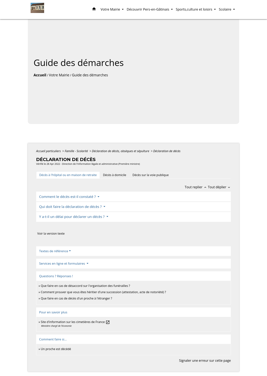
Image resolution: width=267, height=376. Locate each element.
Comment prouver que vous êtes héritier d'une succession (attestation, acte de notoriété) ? (103, 292)
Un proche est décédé (56, 349)
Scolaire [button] (225, 9)
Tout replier (196, 187)
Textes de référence (53, 251)
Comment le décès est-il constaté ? (68, 196)
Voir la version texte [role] (51, 233)
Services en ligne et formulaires (62, 263)
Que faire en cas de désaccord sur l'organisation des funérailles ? (85, 286)
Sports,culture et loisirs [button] (194, 9)
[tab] (68, 174)
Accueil (40, 74)
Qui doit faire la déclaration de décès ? (71, 206)
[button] (94, 9)
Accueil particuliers (49, 151)
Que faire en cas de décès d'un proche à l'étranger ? (76, 298)
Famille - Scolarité (77, 151)
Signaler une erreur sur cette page (205, 360)
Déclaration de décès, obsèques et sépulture (121, 151)
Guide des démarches (90, 74)
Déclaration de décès (167, 151)
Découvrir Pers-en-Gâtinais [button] (148, 9)
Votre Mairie (59, 74)
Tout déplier (219, 187)
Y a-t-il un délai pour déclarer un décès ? (72, 216)
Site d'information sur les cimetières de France (75, 322)
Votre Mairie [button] (111, 9)
